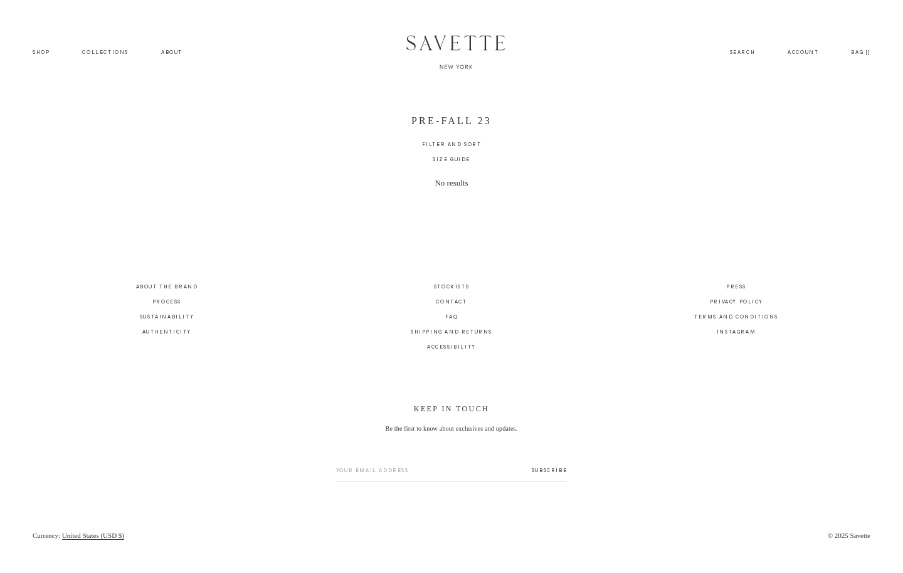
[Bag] (860, 52)
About (171, 52)
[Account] (803, 52)
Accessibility (451, 347)
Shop (41, 52)
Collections (105, 52)
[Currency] (78, 535)
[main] (451, 171)
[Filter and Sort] (452, 144)
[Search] (743, 52)
